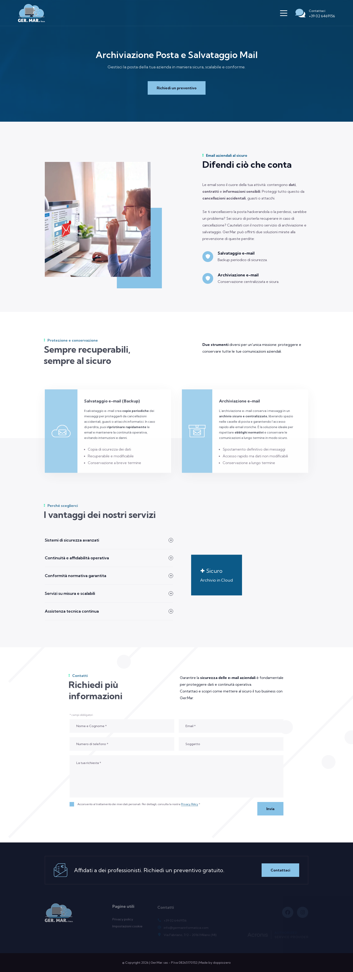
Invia (270, 808)
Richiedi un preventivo (177, 88)
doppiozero (222, 963)
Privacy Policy (189, 804)
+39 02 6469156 (322, 16)
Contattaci (280, 870)
